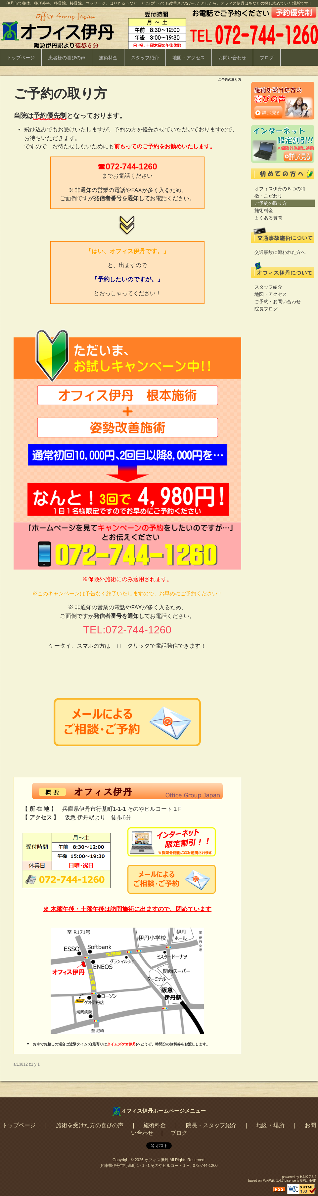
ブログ (267, 57)
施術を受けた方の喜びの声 (89, 1125)
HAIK (304, 1177)
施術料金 (108, 57)
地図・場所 (270, 1125)
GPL (303, 1180)
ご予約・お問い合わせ (277, 301)
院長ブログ (266, 308)
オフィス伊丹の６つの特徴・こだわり (279, 192)
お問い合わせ (232, 57)
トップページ (21, 57)
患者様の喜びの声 (66, 57)
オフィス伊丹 (156, 1160)
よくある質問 (268, 217)
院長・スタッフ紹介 (211, 1125)
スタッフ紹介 (145, 57)
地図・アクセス (188, 57)
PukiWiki (269, 1180)
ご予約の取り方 (270, 203)
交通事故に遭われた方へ (279, 252)
